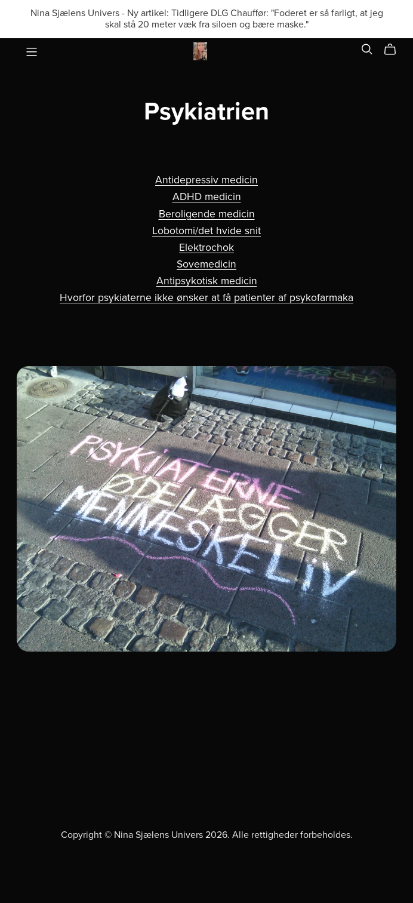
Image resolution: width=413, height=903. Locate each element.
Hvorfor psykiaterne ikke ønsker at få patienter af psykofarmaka (206, 297)
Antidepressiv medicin (206, 180)
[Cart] (395, 50)
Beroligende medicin (207, 214)
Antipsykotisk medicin (206, 281)
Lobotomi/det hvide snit (206, 231)
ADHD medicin (206, 197)
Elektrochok (206, 247)
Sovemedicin (206, 264)
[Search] (367, 49)
